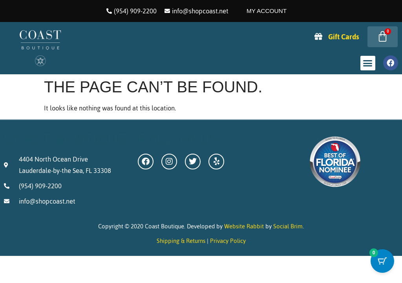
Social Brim (288, 226)
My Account (267, 10)
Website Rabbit (244, 226)
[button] (367, 63)
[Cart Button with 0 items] (382, 263)
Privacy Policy (228, 240)
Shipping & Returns (181, 240)
